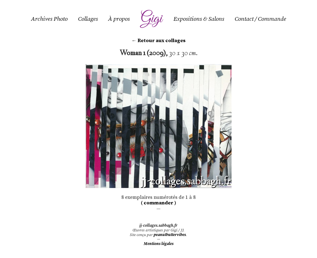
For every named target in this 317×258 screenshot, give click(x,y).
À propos (119, 19)
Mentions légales (158, 243)
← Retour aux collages (158, 40)
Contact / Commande (260, 19)
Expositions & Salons (198, 19)
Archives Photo (49, 19)
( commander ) (158, 203)
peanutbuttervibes (170, 234)
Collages (88, 19)
